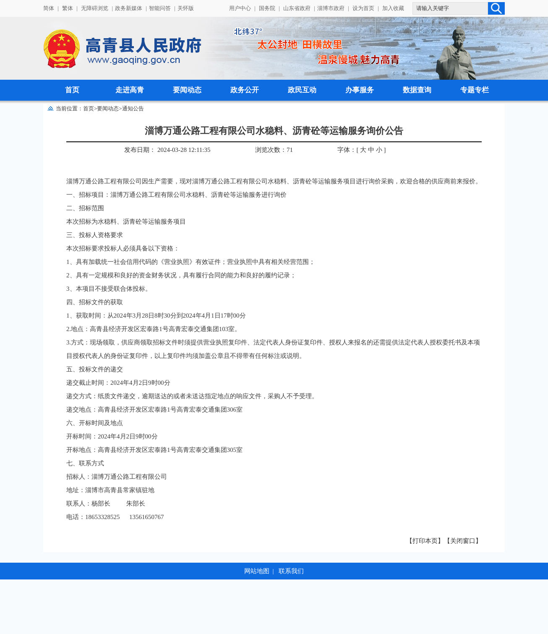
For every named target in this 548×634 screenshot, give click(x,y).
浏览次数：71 (274, 149)
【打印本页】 (425, 540)
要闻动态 (187, 90)
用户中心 (240, 8)
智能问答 (160, 8)
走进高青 (129, 90)
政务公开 (244, 90)
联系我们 (291, 571)
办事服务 (359, 90)
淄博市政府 (330, 8)
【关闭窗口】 (463, 540)
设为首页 (363, 8)
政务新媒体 (128, 8)
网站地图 (256, 571)
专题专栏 (474, 90)
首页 (72, 90)
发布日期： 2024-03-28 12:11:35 (167, 149)
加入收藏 (393, 8)
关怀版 (185, 8)
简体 (48, 8)
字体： (346, 149)
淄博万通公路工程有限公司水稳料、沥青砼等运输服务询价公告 (274, 130)
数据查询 (417, 90)
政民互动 (302, 90)
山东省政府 (297, 8)
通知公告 (133, 108)
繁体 (67, 8)
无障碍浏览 (94, 8)
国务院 (267, 8)
